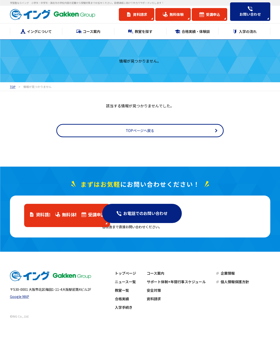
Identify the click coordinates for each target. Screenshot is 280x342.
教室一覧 (131, 293)
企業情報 (237, 276)
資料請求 (163, 302)
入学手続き (133, 310)
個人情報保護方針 (244, 285)
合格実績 (131, 302)
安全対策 (163, 293)
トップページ (135, 276)
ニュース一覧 (135, 285)
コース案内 (165, 276)
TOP (13, 87)
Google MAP (19, 302)
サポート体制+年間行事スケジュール (185, 285)
